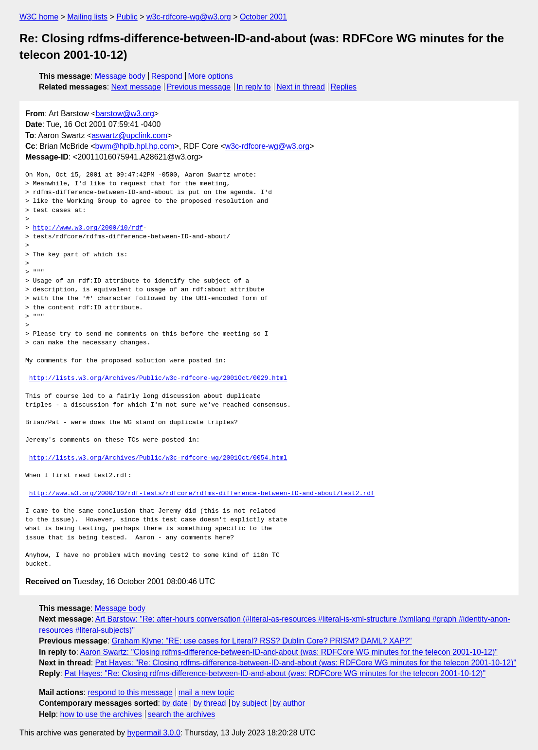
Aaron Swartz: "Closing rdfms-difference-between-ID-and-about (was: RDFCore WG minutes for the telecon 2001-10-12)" (289, 652)
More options (210, 76)
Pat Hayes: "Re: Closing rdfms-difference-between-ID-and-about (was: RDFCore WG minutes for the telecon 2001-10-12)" (306, 663)
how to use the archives (101, 714)
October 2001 (263, 17)
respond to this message (130, 692)
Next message (136, 87)
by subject (249, 703)
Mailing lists (87, 17)
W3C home (38, 17)
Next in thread (300, 87)
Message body (120, 76)
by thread (210, 703)
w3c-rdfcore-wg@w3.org (188, 17)
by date (174, 703)
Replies (344, 87)
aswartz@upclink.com (129, 135)
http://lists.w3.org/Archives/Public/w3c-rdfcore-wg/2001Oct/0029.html (158, 378)
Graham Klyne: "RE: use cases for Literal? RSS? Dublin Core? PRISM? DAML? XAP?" (261, 641)
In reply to (253, 87)
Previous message (199, 87)
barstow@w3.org (124, 113)
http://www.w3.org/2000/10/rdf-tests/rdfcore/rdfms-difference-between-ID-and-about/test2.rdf (202, 493)
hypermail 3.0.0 (153, 733)
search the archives (181, 714)
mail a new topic (206, 692)
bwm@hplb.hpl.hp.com (135, 146)
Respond (166, 76)
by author (288, 703)
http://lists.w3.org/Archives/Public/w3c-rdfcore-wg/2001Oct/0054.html (158, 458)
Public (127, 17)
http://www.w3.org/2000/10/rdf (88, 228)
